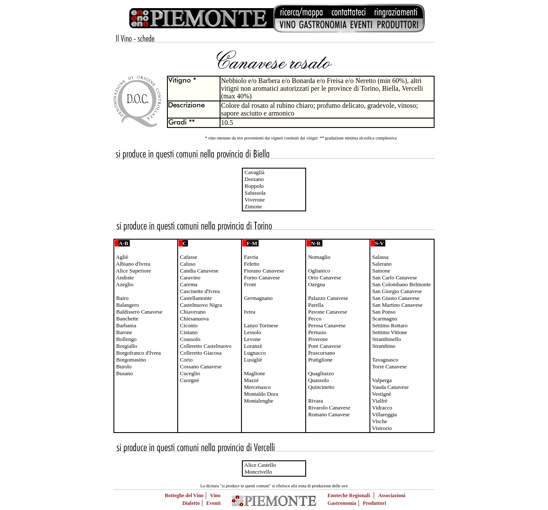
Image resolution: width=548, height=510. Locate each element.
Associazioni (391, 495)
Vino (215, 495)
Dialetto (191, 503)
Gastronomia (342, 503)
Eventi (213, 503)
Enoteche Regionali (349, 495)
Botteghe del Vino (184, 495)
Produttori (374, 503)
